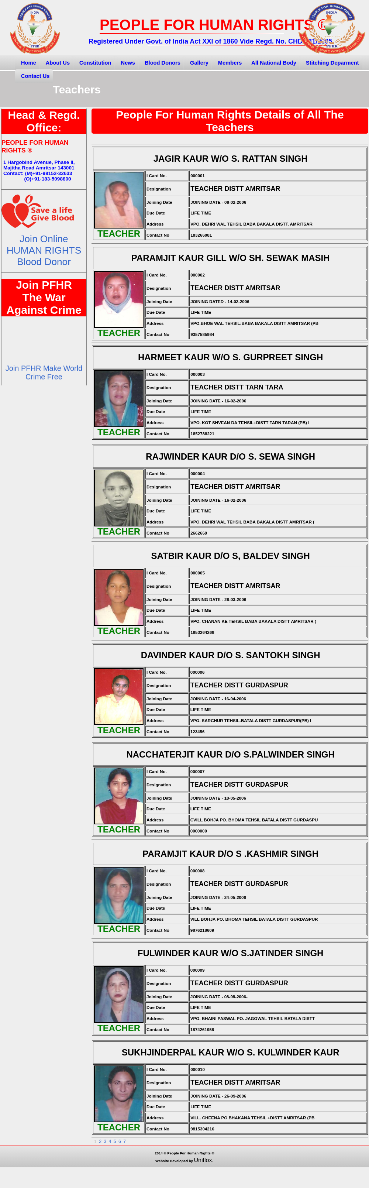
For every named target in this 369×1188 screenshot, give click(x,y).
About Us (58, 63)
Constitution (95, 63)
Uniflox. (204, 1160)
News (128, 63)
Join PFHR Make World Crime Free (44, 378)
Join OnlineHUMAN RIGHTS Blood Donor (44, 250)
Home (28, 63)
